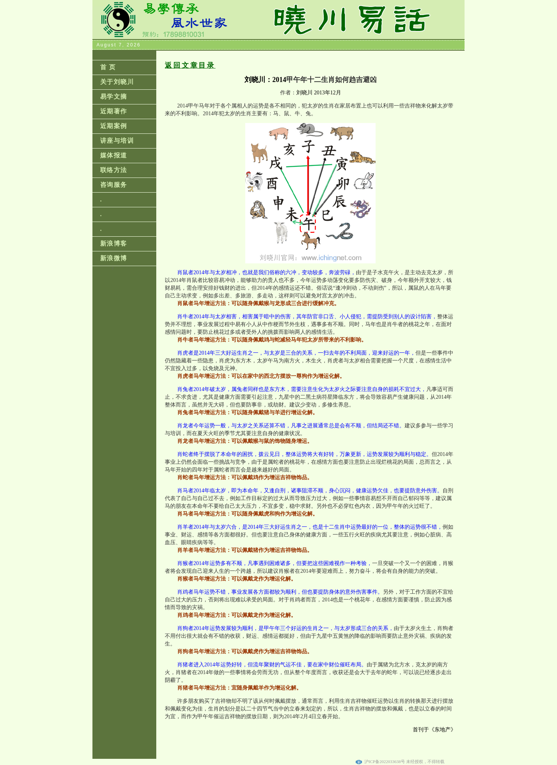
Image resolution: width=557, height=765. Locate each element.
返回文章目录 (190, 65)
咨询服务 (113, 184)
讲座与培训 (117, 140)
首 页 (108, 67)
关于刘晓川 (117, 82)
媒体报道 (113, 155)
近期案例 (113, 126)
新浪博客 (113, 243)
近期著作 (113, 111)
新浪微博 (113, 258)
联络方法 (113, 170)
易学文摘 (113, 96)
